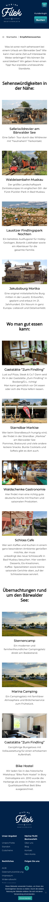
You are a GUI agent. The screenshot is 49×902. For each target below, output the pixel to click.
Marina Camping (24, 691)
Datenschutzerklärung (12, 872)
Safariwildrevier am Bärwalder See (24, 130)
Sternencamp (24, 641)
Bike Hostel (24, 766)
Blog (27, 846)
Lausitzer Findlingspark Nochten (24, 232)
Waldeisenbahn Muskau (24, 179)
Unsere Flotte (8, 843)
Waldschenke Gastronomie (24, 489)
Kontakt (28, 850)
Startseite (11, 37)
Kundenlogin (40, 13)
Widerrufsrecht (9, 879)
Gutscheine (7, 850)
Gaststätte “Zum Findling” (24, 369)
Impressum (7, 875)
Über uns (29, 843)
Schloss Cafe (24, 540)
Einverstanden (25, 898)
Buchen (40, 20)
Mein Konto (30, 854)
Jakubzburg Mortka (24, 288)
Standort (6, 846)
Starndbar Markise (24, 427)
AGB (4, 868)
